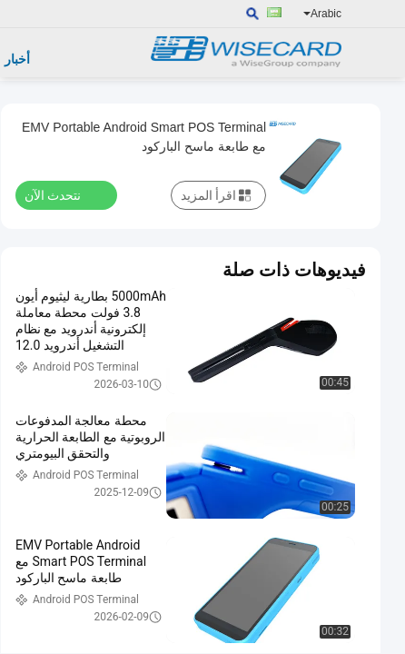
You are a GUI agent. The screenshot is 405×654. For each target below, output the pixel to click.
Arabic (322, 13)
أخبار (17, 59)
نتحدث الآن (64, 194)
